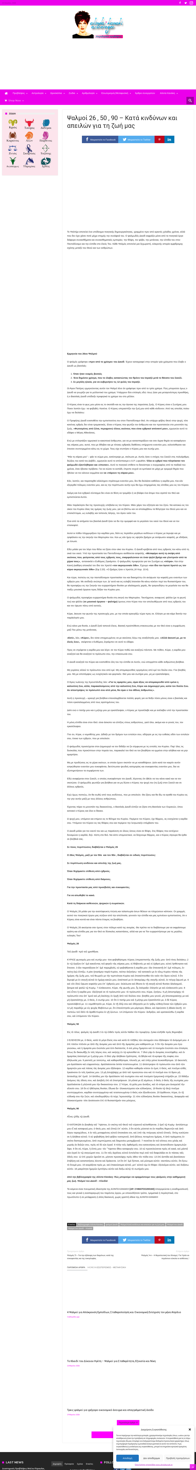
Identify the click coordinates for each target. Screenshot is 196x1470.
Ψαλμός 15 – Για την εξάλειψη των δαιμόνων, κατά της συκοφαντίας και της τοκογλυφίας (95, 1255)
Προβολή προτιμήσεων (178, 1458)
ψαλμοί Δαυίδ (112, 1224)
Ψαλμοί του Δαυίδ (175, 1224)
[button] (189, 1429)
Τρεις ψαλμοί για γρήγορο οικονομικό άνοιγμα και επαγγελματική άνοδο (166, 1308)
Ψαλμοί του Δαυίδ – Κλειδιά (80, 1228)
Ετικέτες (89, 1369)
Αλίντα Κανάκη (76, 1393)
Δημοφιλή (57, 1369)
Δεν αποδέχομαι (151, 1458)
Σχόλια (80, 1369)
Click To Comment (128, 1339)
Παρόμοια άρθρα (76, 1267)
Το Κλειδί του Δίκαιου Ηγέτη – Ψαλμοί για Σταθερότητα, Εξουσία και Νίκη (127, 1308)
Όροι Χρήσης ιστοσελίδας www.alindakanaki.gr (154, 1465)
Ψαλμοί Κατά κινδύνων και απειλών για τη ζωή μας (142, 1224)
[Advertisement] (98, 66)
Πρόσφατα (69, 1369)
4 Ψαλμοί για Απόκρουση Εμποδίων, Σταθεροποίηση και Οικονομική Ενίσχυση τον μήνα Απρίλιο (85, 1310)
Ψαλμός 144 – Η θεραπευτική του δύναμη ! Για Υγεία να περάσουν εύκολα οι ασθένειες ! (161, 1255)
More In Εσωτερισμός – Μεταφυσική (106, 1267)
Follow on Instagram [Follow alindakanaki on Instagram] (164, 1387)
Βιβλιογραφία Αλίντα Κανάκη (90, 1224)
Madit (34, 1449)
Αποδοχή (127, 1458)
